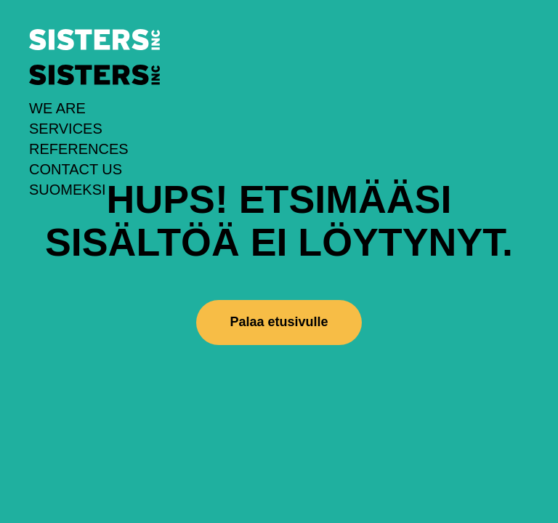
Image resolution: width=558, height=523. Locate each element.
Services (65, 129)
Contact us (75, 169)
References (79, 149)
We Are (57, 108)
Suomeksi (67, 190)
